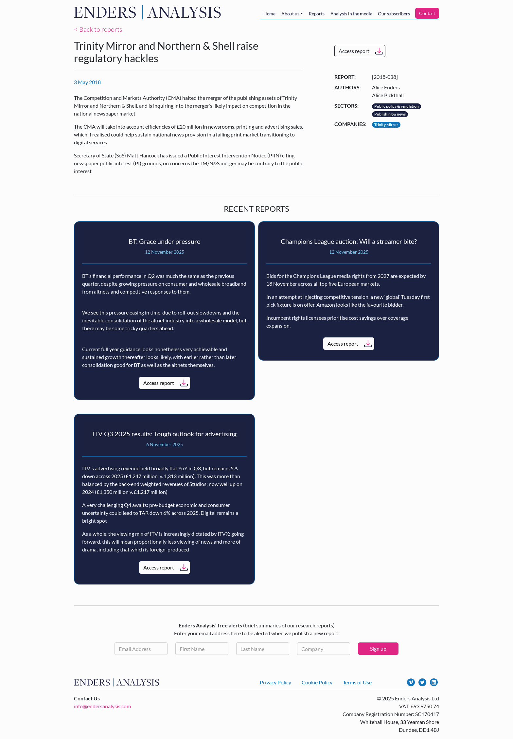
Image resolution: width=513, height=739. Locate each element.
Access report (354, 51)
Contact (427, 13)
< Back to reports (98, 29)
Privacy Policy (275, 682)
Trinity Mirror (386, 124)
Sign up (378, 648)
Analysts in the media (351, 13)
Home (269, 13)
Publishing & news (390, 114)
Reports (317, 13)
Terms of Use (357, 682)
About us (290, 13)
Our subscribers (394, 13)
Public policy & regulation (396, 106)
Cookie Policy (317, 682)
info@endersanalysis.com (102, 706)
